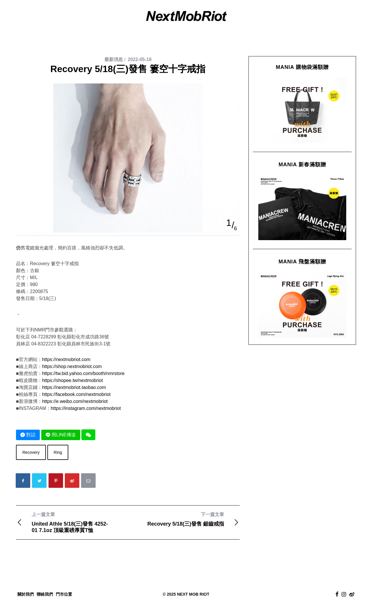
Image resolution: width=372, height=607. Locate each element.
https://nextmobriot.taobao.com (74, 387)
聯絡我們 (45, 594)
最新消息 (113, 59)
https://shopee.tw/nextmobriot (72, 380)
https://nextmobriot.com (66, 359)
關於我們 (25, 594)
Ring (58, 452)
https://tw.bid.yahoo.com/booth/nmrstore (83, 373)
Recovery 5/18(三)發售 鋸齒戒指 (184, 519)
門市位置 (64, 594)
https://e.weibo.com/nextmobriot (75, 401)
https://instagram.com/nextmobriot (86, 408)
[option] (128, 83)
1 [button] (228, 222)
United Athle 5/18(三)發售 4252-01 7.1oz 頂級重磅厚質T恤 (72, 522)
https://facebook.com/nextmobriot (76, 394)
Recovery (31, 452)
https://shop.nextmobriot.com (72, 366)
